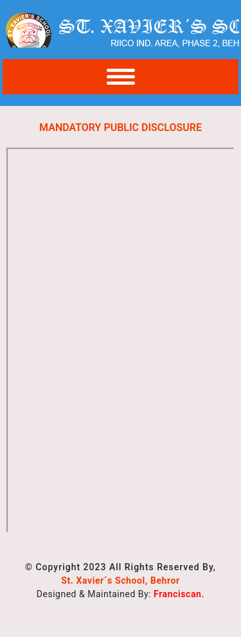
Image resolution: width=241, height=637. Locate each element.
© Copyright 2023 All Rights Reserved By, (120, 567)
